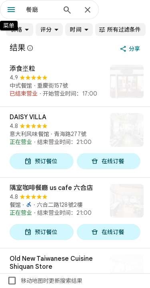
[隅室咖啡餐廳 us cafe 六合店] (75, 213)
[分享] (130, 48)
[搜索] (67, 10)
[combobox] (41, 9)
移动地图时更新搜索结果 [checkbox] (44, 281)
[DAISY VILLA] (75, 142)
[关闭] (87, 10)
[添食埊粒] (75, 82)
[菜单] (11, 10)
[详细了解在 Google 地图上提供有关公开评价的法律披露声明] (30, 48)
